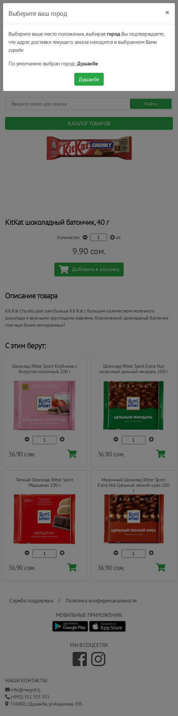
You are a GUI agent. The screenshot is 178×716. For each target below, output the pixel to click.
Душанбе (89, 79)
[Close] (167, 12)
